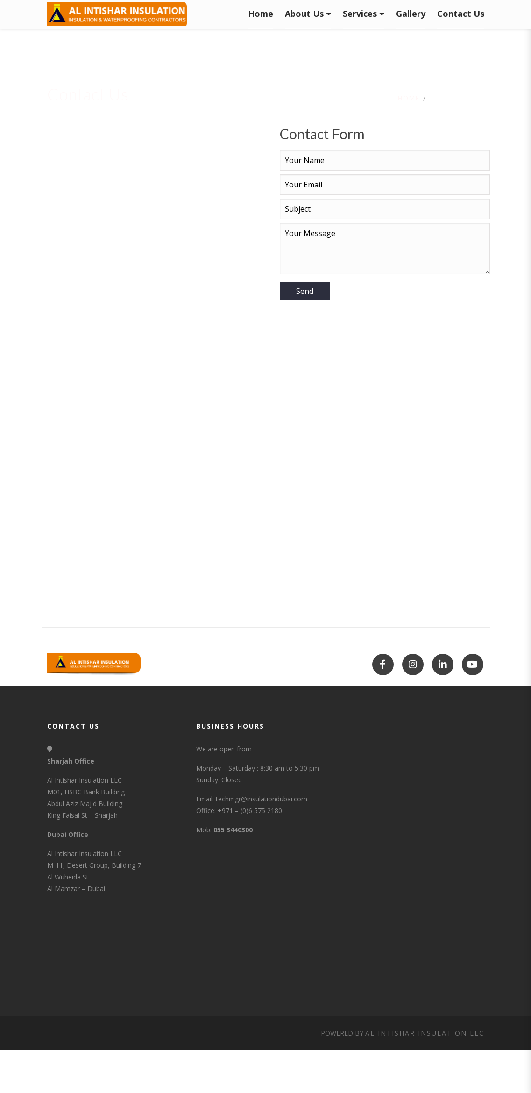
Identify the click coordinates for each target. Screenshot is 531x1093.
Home (409, 98)
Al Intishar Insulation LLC (424, 1033)
